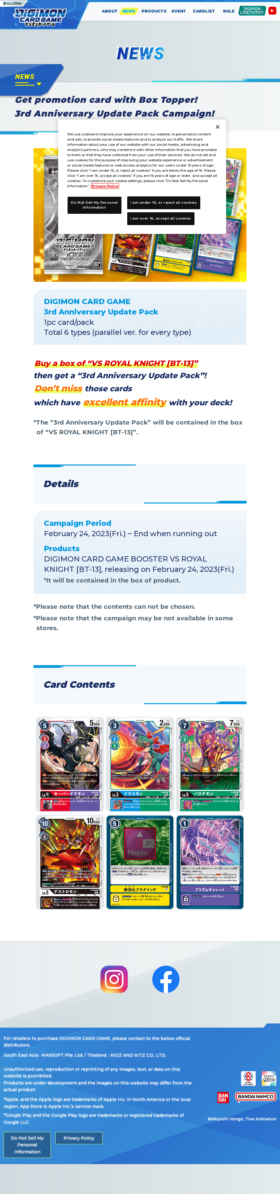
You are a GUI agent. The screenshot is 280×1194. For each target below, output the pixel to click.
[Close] (217, 127)
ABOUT (110, 11)
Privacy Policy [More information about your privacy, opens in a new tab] (105, 186)
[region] (142, 177)
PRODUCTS (154, 11)
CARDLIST (204, 11)
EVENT (179, 11)
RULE (229, 11)
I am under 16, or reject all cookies (164, 202)
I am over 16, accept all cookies (161, 218)
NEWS (129, 11)
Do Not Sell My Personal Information (27, 1174)
